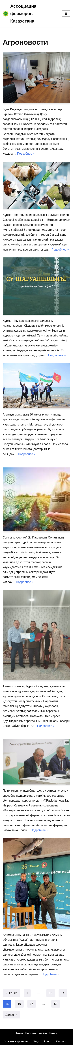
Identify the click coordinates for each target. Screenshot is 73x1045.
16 (19, 1003)
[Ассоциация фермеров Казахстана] (29, 14)
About (47, 1041)
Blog (35, 1041)
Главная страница (15, 1041)
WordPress (49, 1033)
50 (55, 1003)
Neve (19, 1033)
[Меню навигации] (66, 14)
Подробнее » (26, 153)
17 (31, 1003)
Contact (61, 1041)
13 (50, 992)
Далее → (11, 1014)
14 (63, 992)
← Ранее (11, 992)
